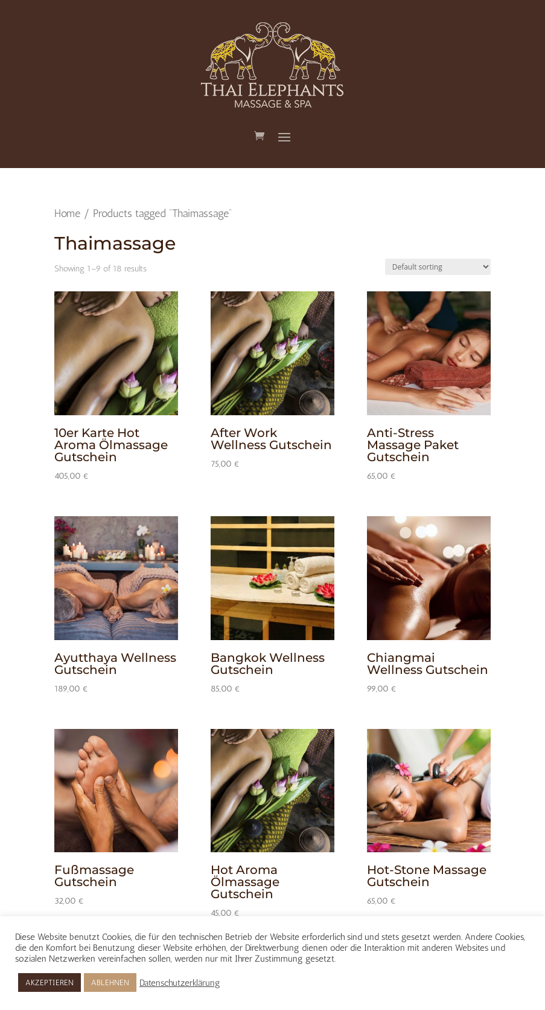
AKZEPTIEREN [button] (49, 982)
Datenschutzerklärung (179, 982)
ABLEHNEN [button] (110, 982)
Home (67, 213)
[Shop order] (438, 267)
